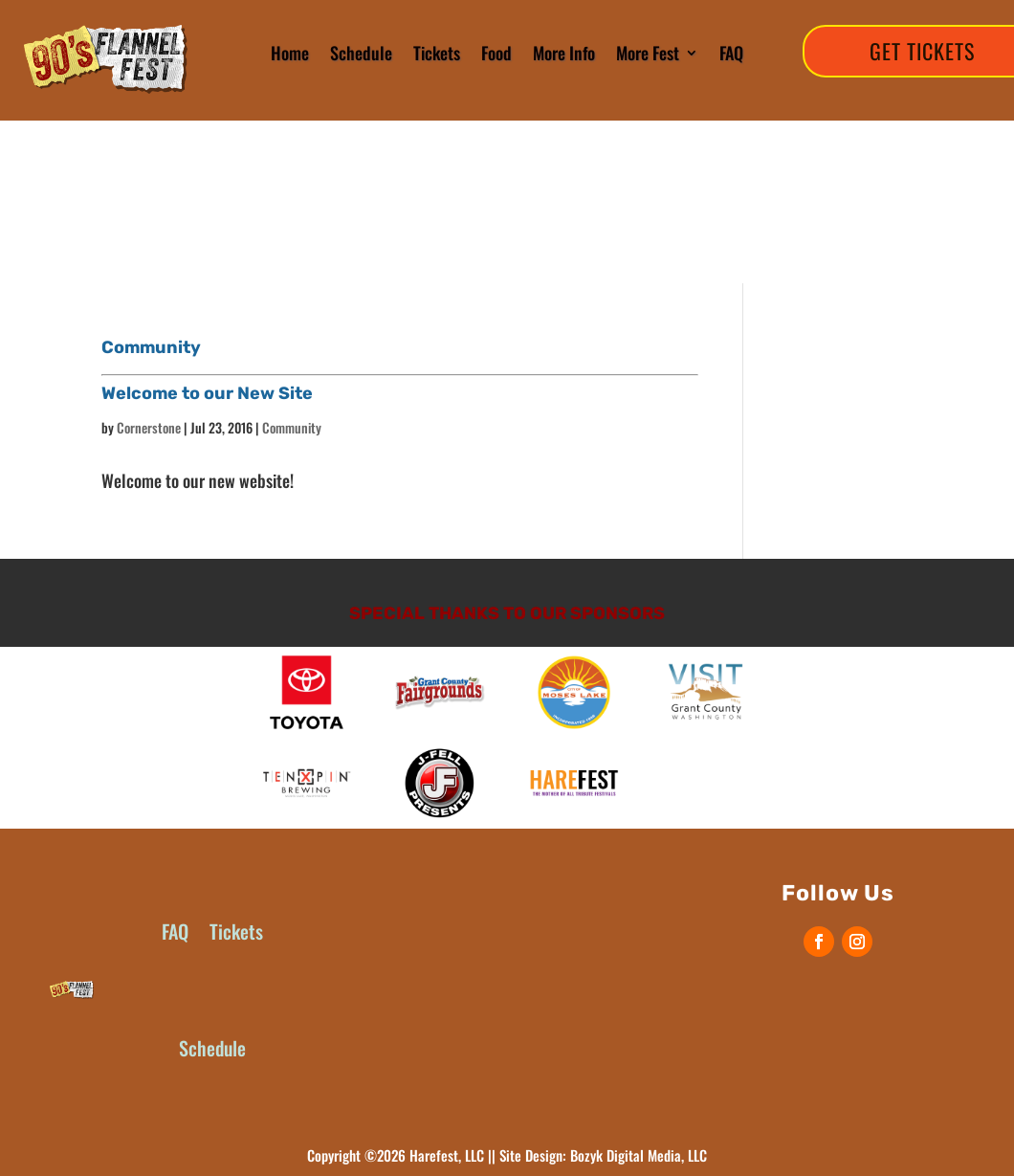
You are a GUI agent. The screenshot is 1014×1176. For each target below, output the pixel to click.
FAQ (731, 52)
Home (290, 52)
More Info (564, 52)
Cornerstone (149, 427)
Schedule (361, 52)
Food (496, 52)
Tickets (436, 52)
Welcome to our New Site (207, 393)
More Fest (647, 52)
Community (291, 427)
